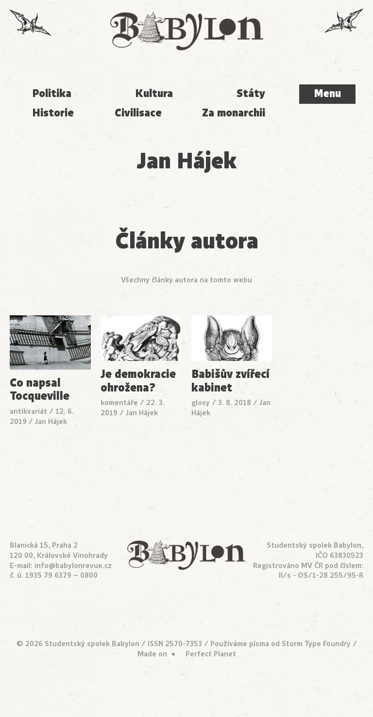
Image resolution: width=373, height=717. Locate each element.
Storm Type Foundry (316, 644)
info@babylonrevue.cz (73, 565)
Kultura (154, 93)
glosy (200, 402)
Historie (53, 112)
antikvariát (28, 411)
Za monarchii (233, 112)
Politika (51, 93)
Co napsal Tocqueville (39, 389)
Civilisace (138, 112)
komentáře (119, 402)
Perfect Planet (211, 654)
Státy (251, 93)
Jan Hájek (51, 421)
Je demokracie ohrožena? (138, 381)
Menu (327, 93)
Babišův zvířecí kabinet (230, 381)
